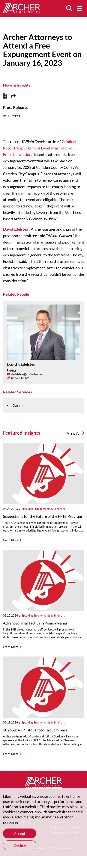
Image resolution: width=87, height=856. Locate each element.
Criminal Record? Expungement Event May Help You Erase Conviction (39, 148)
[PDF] (5, 96)
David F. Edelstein (21, 364)
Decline (19, 845)
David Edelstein (16, 229)
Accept (20, 833)
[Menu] (79, 8)
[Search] (69, 8)
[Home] (21, 11)
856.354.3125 (20, 377)
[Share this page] (13, 96)
